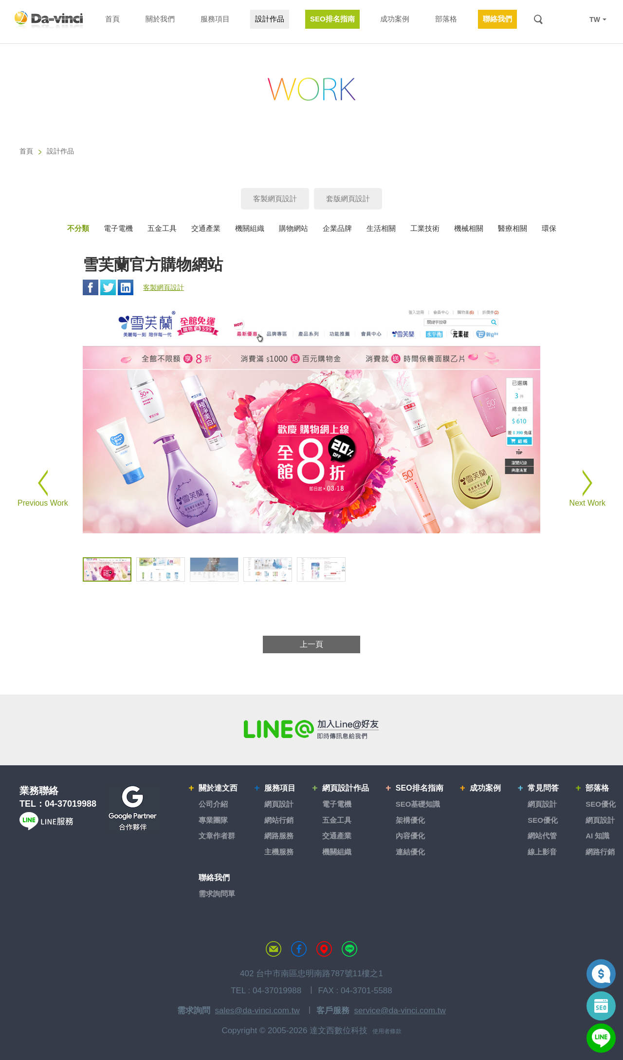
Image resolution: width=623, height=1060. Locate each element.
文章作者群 (217, 836)
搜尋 (538, 19)
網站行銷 (278, 820)
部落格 (597, 788)
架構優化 (410, 820)
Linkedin (125, 287)
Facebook (90, 287)
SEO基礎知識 (418, 804)
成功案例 (485, 788)
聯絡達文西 (273, 949)
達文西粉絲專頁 (299, 949)
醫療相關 (512, 228)
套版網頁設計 (348, 198)
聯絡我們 (214, 877)
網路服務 (278, 836)
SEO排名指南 (419, 788)
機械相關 (468, 228)
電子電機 (118, 228)
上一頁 (311, 644)
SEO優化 (543, 820)
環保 (549, 228)
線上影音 (542, 852)
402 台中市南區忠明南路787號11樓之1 (311, 973)
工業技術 (425, 228)
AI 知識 (597, 836)
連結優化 (410, 852)
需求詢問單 (217, 894)
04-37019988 (70, 804)
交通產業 (205, 228)
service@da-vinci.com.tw (400, 1010)
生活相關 (381, 228)
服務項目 (279, 788)
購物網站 (293, 228)
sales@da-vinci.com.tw (257, 1010)
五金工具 (162, 228)
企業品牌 (337, 228)
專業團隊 (213, 820)
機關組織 (249, 228)
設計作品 (60, 151)
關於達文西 (218, 788)
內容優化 (410, 836)
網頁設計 (278, 804)
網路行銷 (600, 852)
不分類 (78, 228)
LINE (575, 19)
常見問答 (543, 788)
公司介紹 (213, 804)
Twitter (108, 287)
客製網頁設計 (275, 198)
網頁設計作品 (345, 788)
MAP (324, 949)
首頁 (26, 151)
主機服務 (278, 852)
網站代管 (542, 836)
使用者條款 (387, 1031)
